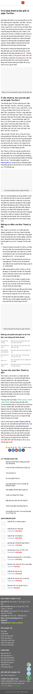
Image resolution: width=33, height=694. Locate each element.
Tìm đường (16, 685)
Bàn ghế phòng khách (7, 658)
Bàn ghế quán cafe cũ (8, 660)
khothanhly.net (13, 620)
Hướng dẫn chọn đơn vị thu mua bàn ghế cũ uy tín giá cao (18, 512)
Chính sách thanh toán (8, 640)
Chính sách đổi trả (6, 638)
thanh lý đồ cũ (6, 162)
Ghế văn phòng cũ (6, 655)
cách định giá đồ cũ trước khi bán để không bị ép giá (17, 484)
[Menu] (22, 2)
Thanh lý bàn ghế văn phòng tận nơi (17, 506)
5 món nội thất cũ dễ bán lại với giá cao (18, 467)
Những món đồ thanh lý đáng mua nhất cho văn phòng (18, 462)
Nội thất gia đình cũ (7, 667)
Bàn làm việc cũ (6, 653)
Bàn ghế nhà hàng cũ (7, 662)
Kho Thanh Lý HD (22, 421)
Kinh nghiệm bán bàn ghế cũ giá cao (17, 489)
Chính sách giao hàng (7, 642)
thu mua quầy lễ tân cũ (13, 478)
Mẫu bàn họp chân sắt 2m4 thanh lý (17, 500)
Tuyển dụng (4, 633)
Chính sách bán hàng (7, 645)
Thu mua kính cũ (11, 473)
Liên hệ (9, 685)
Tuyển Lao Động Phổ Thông (14, 495)
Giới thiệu (4, 631)
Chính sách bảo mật (7, 636)
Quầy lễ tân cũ (5, 664)
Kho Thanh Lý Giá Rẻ (15, 623)
